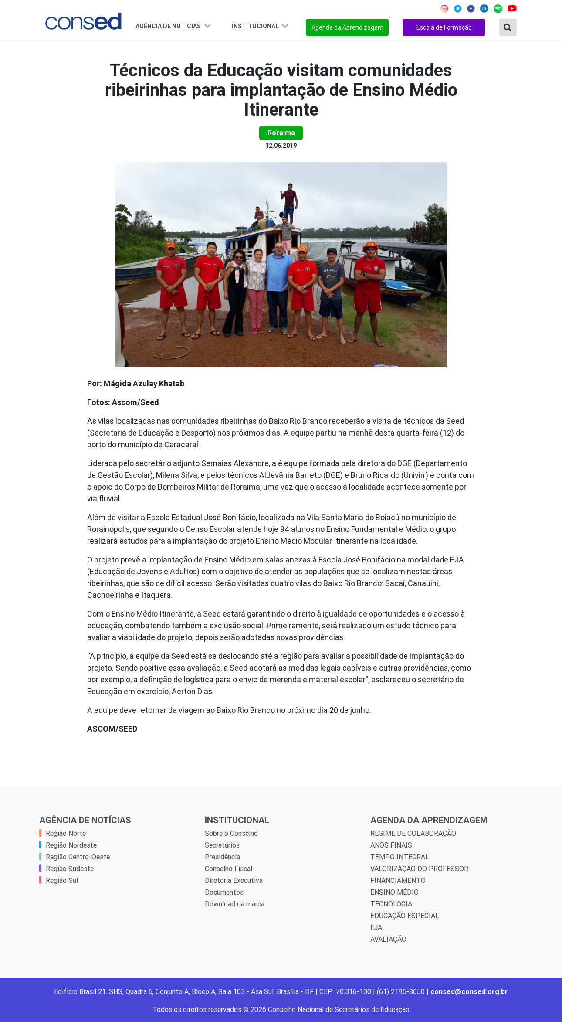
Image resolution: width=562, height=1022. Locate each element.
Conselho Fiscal (228, 868)
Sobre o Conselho (231, 833)
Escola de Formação (444, 27)
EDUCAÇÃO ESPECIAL (404, 915)
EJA (376, 927)
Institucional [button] (256, 26)
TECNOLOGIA (391, 903)
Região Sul (62, 880)
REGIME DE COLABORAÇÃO (413, 833)
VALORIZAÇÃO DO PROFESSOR (419, 868)
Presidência (222, 856)
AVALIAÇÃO (388, 939)
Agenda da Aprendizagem (347, 27)
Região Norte (66, 833)
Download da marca (234, 903)
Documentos (224, 892)
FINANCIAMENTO (398, 880)
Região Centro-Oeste (78, 856)
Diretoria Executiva (234, 880)
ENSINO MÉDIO (394, 892)
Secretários (222, 845)
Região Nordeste (71, 845)
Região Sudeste (70, 868)
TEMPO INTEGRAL (399, 856)
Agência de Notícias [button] (168, 26)
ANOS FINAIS (391, 845)
